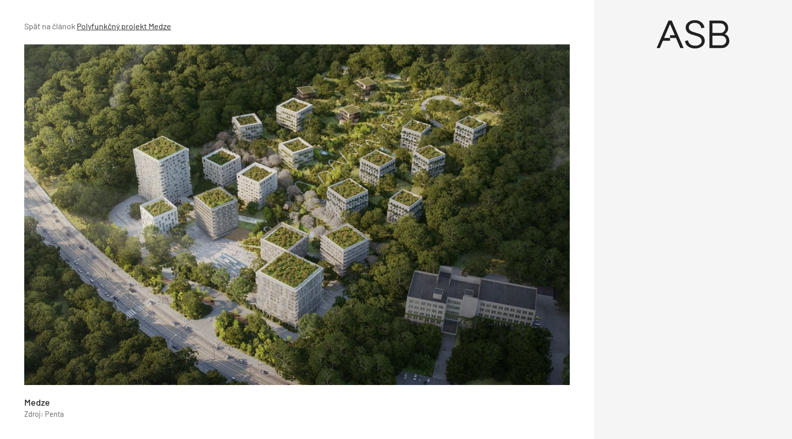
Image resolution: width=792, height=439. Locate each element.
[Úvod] (693, 34)
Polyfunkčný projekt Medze (124, 26)
